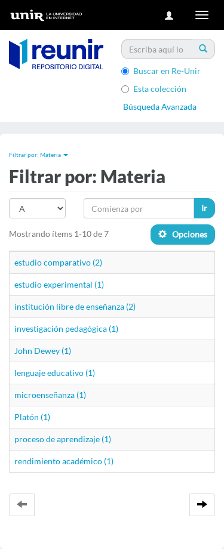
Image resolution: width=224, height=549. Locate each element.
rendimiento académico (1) (63, 461)
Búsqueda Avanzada (160, 106)
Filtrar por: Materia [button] (38, 154)
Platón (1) (32, 417)
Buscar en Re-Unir (161, 71)
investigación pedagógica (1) (66, 328)
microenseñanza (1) (50, 395)
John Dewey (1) (42, 351)
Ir (204, 208)
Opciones (182, 234)
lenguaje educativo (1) (54, 373)
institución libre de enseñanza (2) (75, 306)
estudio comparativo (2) (58, 262)
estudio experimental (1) (59, 284)
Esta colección (153, 89)
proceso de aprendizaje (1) (62, 439)
